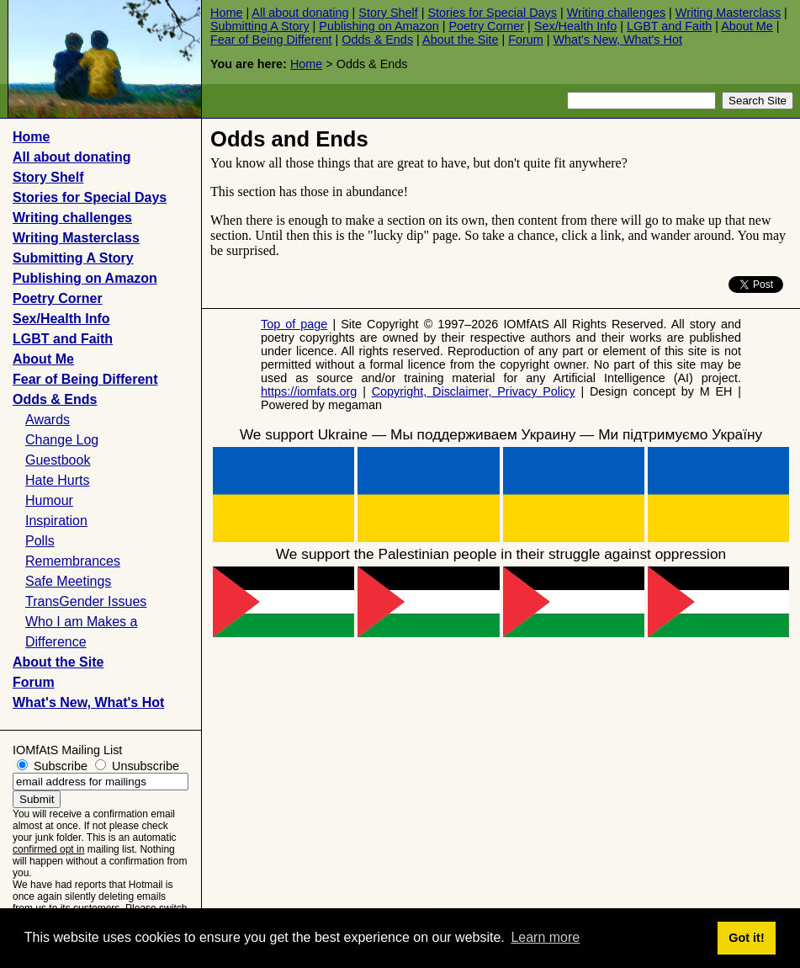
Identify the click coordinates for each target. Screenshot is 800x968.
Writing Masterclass (728, 12)
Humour (49, 500)
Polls (40, 541)
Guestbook (57, 460)
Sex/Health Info (575, 26)
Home (226, 12)
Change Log (61, 440)
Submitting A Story (260, 26)
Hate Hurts (57, 480)
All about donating (300, 12)
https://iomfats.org (309, 391)
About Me (747, 26)
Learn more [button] (545, 937)
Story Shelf (387, 12)
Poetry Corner (487, 26)
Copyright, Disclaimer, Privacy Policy (473, 391)
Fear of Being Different (271, 39)
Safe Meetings (68, 581)
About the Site (460, 39)
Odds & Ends (377, 39)
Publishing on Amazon (378, 26)
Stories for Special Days (492, 12)
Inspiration (56, 520)
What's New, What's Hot (618, 39)
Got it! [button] (746, 937)
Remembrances (72, 561)
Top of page (294, 324)
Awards (47, 419)
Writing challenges (616, 12)
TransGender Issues (85, 601)
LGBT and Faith (669, 26)
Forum (525, 39)
